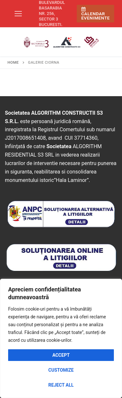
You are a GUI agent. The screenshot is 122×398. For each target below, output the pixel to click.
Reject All (61, 385)
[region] (61, 338)
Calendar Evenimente (95, 13)
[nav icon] (18, 13)
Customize (61, 370)
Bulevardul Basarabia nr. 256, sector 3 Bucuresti (52, 13)
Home (13, 62)
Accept (61, 355)
